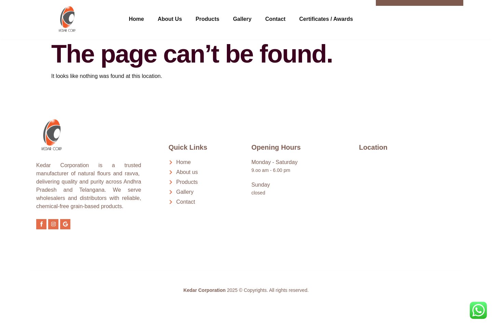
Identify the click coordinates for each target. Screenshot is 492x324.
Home (136, 19)
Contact (275, 19)
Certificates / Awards (326, 19)
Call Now (428, 15)
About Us (170, 19)
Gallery (242, 19)
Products (207, 19)
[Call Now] (402, 18)
